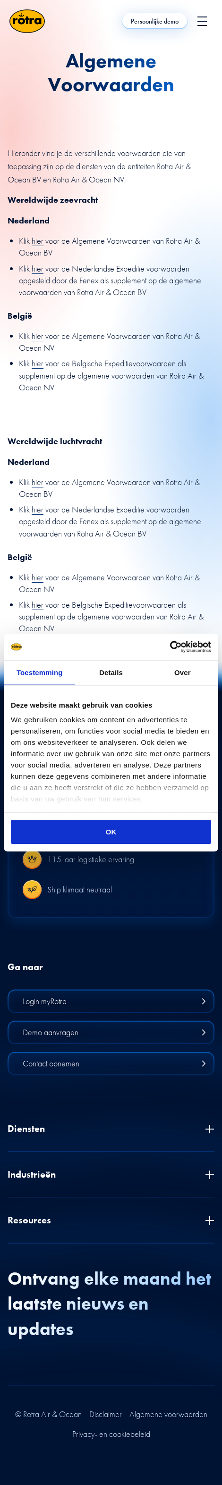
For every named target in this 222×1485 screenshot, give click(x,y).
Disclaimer (105, 1414)
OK (111, 832)
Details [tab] (111, 672)
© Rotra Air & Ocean (48, 1414)
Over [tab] (182, 672)
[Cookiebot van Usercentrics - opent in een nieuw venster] (169, 647)
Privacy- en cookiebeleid (111, 1434)
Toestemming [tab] (40, 672)
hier (37, 240)
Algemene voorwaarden (168, 1414)
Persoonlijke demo (155, 21)
